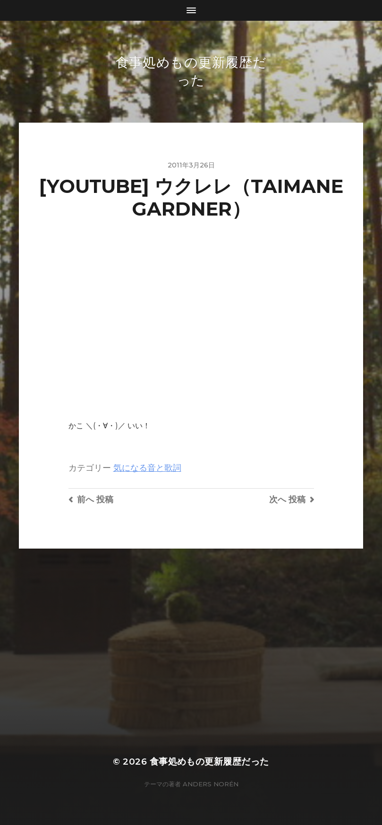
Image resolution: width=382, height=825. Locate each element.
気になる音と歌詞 (147, 468)
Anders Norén (210, 784)
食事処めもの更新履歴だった (209, 761)
